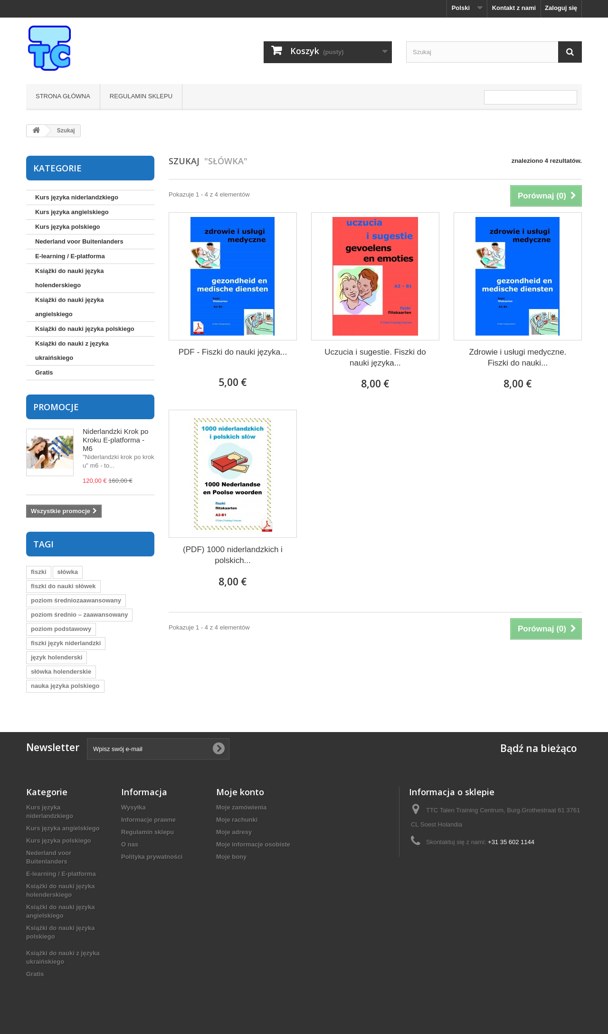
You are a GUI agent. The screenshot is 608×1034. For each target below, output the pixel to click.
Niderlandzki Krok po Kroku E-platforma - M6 (115, 439)
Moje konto (240, 792)
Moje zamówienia (241, 807)
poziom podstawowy (61, 628)
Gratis (44, 372)
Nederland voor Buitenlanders (79, 241)
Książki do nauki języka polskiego (84, 328)
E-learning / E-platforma (70, 256)
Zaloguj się (561, 7)
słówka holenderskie (61, 671)
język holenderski (56, 657)
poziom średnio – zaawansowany (79, 614)
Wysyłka (133, 807)
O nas (129, 844)
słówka (67, 571)
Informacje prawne (148, 819)
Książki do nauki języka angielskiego (69, 307)
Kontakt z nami (514, 7)
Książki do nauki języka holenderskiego (69, 278)
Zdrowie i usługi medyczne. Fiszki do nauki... (517, 357)
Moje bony (231, 856)
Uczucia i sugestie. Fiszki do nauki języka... (375, 357)
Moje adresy (234, 832)
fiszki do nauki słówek (63, 586)
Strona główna (63, 96)
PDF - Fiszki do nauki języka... (233, 352)
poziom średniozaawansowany (76, 600)
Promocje (56, 407)
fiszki (39, 571)
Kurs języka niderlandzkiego (76, 197)
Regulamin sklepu (141, 96)
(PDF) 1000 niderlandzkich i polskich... (233, 555)
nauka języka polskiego (65, 685)
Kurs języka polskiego (67, 226)
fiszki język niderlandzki (66, 643)
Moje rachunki (236, 819)
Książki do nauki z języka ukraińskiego (72, 350)
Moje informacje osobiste (253, 844)
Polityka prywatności (151, 856)
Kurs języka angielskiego (72, 212)
